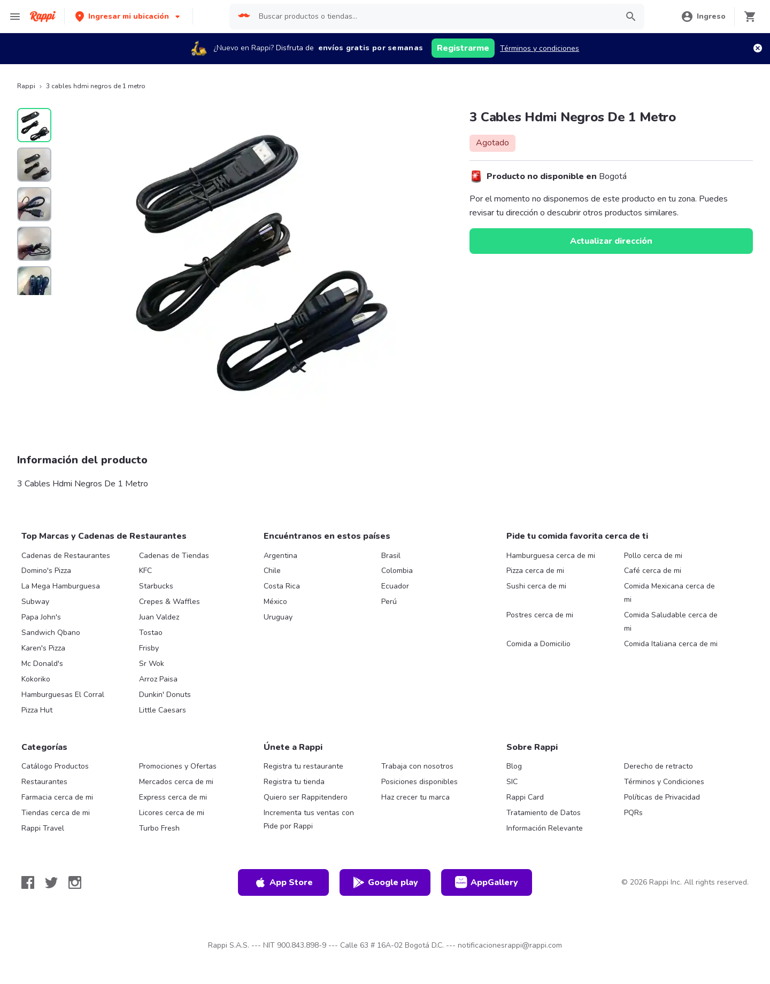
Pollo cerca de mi (653, 556)
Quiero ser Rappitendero (306, 797)
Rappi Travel (42, 828)
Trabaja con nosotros (417, 766)
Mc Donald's (42, 663)
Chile (272, 570)
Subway (35, 601)
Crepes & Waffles (169, 601)
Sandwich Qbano (50, 632)
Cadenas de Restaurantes (65, 556)
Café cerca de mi (652, 570)
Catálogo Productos (55, 766)
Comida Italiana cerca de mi (671, 644)
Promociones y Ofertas (178, 766)
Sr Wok (151, 663)
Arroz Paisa (158, 679)
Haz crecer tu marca (415, 797)
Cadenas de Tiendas (174, 556)
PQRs (633, 813)
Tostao (151, 632)
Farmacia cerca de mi (57, 797)
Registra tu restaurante (303, 766)
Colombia (397, 570)
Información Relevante (544, 828)
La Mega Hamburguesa (60, 586)
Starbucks (156, 586)
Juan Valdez (159, 617)
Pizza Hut (36, 710)
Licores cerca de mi (171, 813)
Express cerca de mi (173, 797)
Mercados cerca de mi (176, 782)
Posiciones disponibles (419, 782)
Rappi (26, 86)
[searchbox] (434, 16)
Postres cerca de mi (539, 615)
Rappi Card (525, 797)
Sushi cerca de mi (536, 586)
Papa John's (41, 617)
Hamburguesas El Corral (62, 694)
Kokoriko (35, 679)
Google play (385, 882)
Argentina (280, 556)
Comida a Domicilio (538, 644)
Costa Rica (282, 586)
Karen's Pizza (43, 648)
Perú (389, 601)
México (275, 601)
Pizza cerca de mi (535, 570)
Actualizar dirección (611, 241)
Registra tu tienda (294, 782)
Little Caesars (162, 710)
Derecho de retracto (658, 766)
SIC (512, 782)
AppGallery (486, 882)
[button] (128, 16)
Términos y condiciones (539, 48)
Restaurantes (44, 782)
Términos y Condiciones (664, 782)
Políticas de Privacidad (662, 797)
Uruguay (278, 617)
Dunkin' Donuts (165, 694)
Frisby (149, 648)
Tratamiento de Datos (543, 813)
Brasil (391, 556)
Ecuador (395, 586)
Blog (514, 766)
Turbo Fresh (159, 828)
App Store (283, 882)
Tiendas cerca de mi (55, 813)
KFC (145, 570)
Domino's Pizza (46, 570)
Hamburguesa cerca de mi (550, 556)
